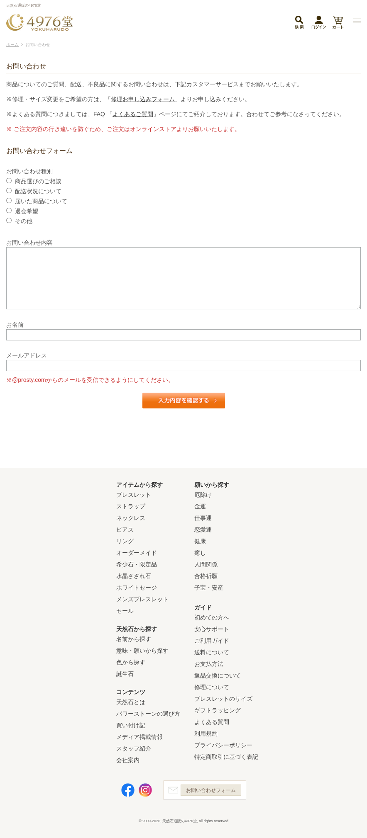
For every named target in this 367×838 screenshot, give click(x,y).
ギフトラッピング (217, 710)
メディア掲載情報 (139, 737)
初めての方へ (211, 617)
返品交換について (217, 675)
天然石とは (130, 702)
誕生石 (125, 673)
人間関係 (206, 564)
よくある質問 (211, 722)
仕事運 (203, 518)
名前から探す (133, 639)
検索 (299, 23)
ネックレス (130, 518)
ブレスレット (133, 494)
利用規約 (206, 733)
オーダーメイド (136, 552)
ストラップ (130, 506)
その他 (23, 221)
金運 (200, 506)
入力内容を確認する (183, 400)
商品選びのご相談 (38, 181)
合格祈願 (206, 576)
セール (125, 610)
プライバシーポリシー (223, 745)
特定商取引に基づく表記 (226, 756)
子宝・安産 (208, 587)
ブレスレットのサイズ (223, 698)
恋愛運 (203, 529)
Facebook (128, 790)
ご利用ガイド (211, 640)
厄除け (203, 494)
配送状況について (38, 191)
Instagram (145, 790)
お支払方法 (208, 664)
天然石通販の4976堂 (39, 22)
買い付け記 (130, 725)
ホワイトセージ (136, 587)
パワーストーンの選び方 (148, 713)
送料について (211, 652)
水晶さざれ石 (133, 576)
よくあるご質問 (133, 114)
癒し (200, 552)
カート (337, 23)
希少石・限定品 (136, 564)
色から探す (130, 662)
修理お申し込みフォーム (143, 99)
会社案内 (127, 760)
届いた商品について (41, 201)
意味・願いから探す (142, 650)
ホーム (12, 44)
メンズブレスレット (142, 599)
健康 (200, 541)
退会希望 (26, 211)
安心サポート (211, 629)
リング (125, 541)
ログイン (319, 24)
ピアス (125, 529)
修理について (211, 687)
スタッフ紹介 (133, 748)
